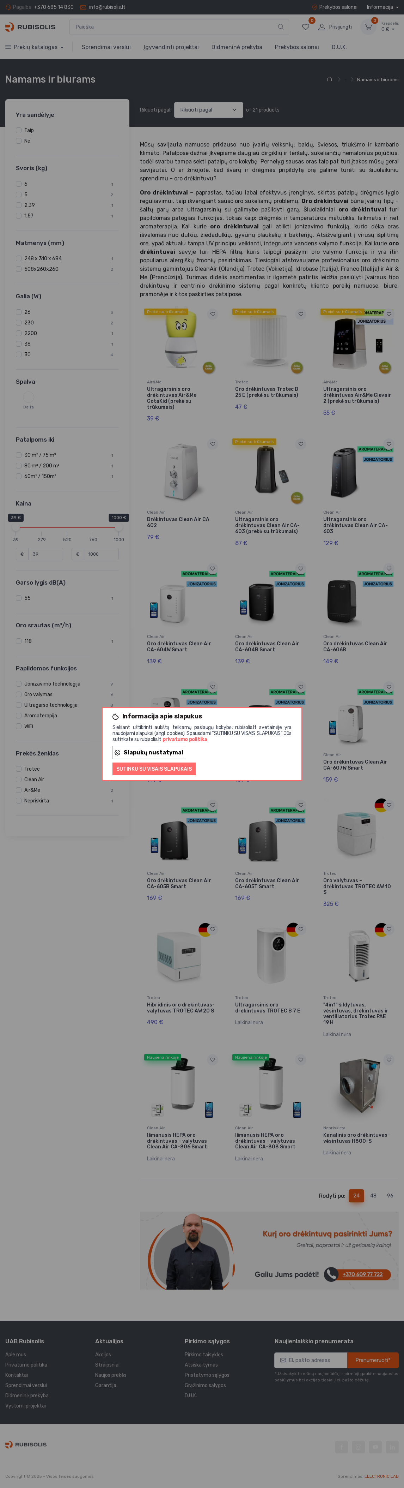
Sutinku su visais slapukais (154, 769)
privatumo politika (185, 739)
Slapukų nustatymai (149, 752)
